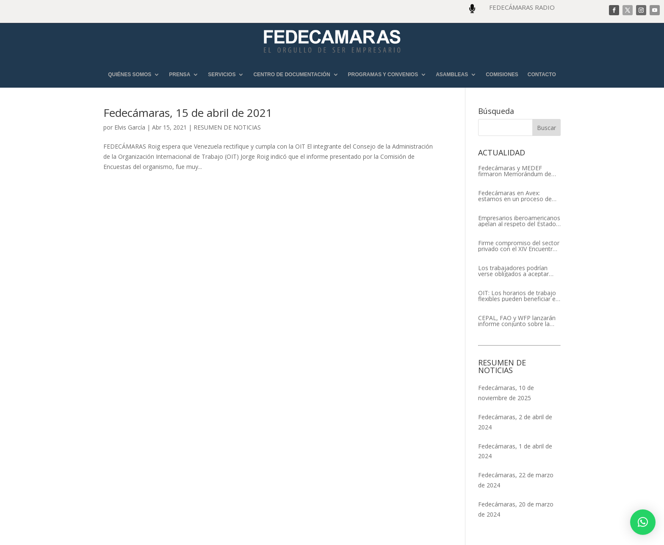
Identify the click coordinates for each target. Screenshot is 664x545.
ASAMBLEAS (452, 74)
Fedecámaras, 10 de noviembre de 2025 (506, 393)
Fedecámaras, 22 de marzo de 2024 (515, 480)
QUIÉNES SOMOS (129, 74)
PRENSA (179, 74)
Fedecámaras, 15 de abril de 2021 (187, 112)
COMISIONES (502, 74)
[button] (643, 522)
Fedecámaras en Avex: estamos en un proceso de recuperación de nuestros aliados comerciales (515, 196)
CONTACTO (542, 74)
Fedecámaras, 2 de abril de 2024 (515, 422)
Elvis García (129, 127)
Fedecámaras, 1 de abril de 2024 (515, 451)
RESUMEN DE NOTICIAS (227, 127)
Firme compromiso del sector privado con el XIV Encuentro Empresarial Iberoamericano (518, 246)
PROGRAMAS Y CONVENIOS (383, 74)
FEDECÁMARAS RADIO (522, 7)
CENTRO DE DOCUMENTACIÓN (291, 74)
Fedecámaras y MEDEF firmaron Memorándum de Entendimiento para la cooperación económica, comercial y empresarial (514, 171)
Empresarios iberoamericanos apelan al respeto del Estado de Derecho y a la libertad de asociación (519, 221)
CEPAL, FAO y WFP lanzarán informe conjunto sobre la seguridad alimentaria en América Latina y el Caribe (517, 321)
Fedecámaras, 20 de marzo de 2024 (515, 509)
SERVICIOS (221, 74)
